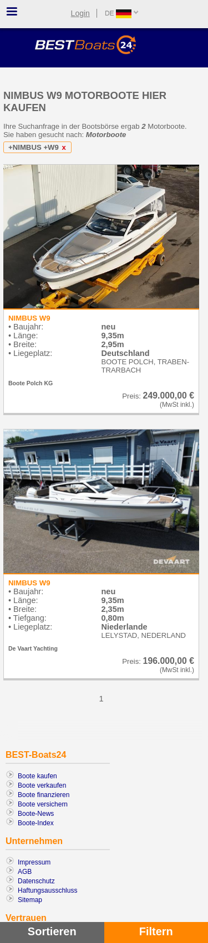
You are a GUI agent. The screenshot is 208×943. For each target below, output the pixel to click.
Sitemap (30, 900)
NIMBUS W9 (29, 318)
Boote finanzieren (43, 795)
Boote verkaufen (42, 785)
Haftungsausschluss (47, 890)
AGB (25, 872)
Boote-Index (36, 823)
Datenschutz (36, 881)
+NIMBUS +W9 (39, 147)
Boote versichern (43, 804)
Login (80, 13)
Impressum (34, 862)
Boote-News (36, 814)
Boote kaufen (37, 776)
